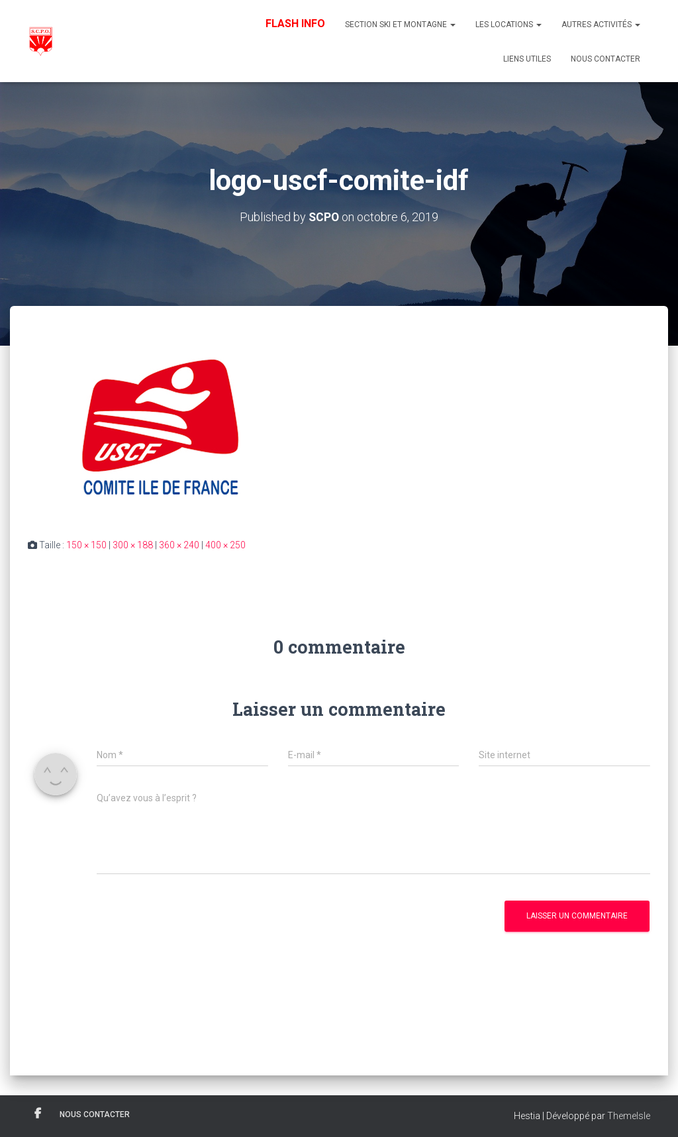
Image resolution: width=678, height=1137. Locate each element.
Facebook (38, 1114)
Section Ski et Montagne (400, 24)
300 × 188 (133, 545)
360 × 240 (179, 545)
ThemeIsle (628, 1116)
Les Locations (508, 24)
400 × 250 (225, 545)
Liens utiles (527, 59)
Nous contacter (605, 59)
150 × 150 (86, 545)
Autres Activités (600, 24)
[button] (452, 24)
